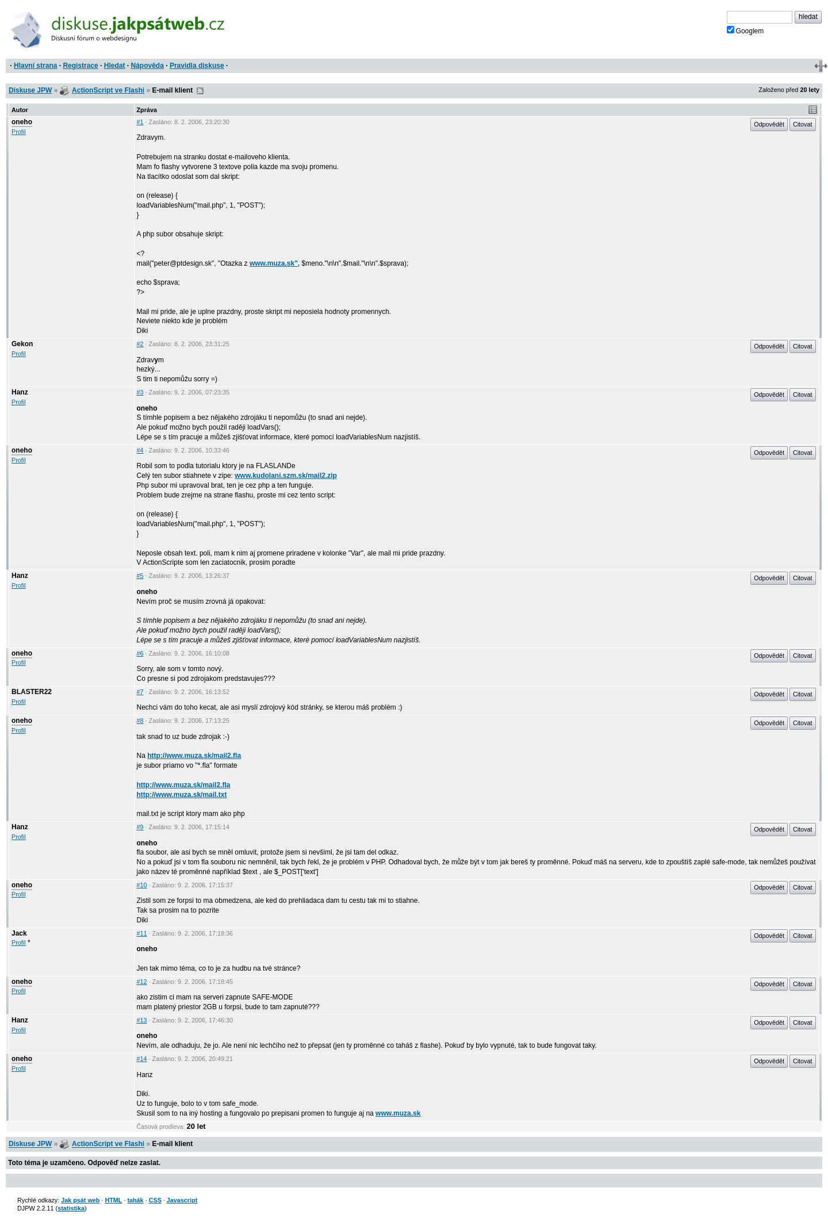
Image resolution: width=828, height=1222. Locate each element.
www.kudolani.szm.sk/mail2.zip (286, 476)
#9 (140, 826)
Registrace (80, 66)
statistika (71, 1208)
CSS (155, 1200)
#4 (140, 450)
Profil (19, 131)
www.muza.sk (397, 1113)
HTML (113, 1200)
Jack (19, 933)
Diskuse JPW (30, 90)
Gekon (22, 344)
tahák (135, 1200)
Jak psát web (80, 1200)
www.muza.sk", (275, 263)
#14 (142, 1058)
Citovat (802, 124)
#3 (140, 392)
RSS (200, 90)
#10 (142, 885)
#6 (140, 653)
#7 (140, 691)
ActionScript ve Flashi (108, 90)
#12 (142, 981)
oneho (22, 122)
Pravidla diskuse (197, 66)
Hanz (20, 392)
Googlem (745, 30)
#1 (140, 121)
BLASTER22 (32, 692)
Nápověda (147, 66)
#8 (140, 720)
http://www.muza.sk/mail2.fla (194, 756)
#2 (140, 343)
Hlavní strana (35, 66)
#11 (142, 933)
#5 (140, 575)
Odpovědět (769, 124)
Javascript (182, 1200)
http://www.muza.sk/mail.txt (182, 795)
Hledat (114, 66)
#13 (142, 1020)
